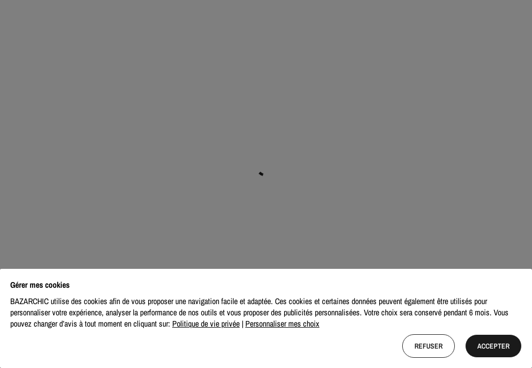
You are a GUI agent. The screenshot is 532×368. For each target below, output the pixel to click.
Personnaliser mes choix (282, 323)
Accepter (493, 346)
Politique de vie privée (206, 323)
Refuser (428, 346)
